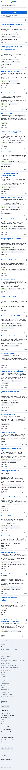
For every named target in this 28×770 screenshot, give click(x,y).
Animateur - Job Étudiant (8, 219)
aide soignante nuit (5, 679)
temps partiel (4, 676)
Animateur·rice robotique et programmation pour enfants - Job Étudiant (11, 598)
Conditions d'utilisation (6, 759)
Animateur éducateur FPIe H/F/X (10, 316)
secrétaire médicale (5, 678)
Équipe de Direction (5, 717)
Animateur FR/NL (6, 516)
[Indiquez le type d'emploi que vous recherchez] (14, 5)
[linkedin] (12, 748)
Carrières (3, 721)
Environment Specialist (8, 93)
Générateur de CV (5, 744)
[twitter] (8, 748)
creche (2, 687)
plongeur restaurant (5, 683)
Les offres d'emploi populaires (8, 737)
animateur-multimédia (5, 663)
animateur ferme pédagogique (7, 652)
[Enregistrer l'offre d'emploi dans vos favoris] (26, 24)
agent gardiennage (5, 689)
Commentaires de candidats (7, 739)
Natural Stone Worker (7, 113)
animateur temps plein (5, 656)
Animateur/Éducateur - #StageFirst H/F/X (11, 449)
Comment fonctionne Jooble (7, 715)
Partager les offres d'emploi (7, 732)
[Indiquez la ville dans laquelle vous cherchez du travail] (14, 9)
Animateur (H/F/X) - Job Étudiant (10, 260)
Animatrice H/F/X (6, 152)
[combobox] (4, 755)
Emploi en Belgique (5, 726)
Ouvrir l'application (22, 2)
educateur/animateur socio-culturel (8, 665)
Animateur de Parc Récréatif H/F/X (11, 552)
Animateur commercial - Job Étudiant (12, 371)
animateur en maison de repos (7, 654)
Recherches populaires (7, 644)
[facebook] (2, 748)
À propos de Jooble (5, 713)
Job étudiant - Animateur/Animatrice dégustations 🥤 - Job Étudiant (12, 620)
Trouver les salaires (5, 742)
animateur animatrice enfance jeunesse (9, 667)
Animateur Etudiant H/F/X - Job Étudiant (10, 392)
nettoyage (3, 685)
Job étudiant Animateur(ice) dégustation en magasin (9, 174)
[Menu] (2, 2)
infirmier (2, 681)
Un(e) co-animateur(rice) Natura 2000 (12, 24)
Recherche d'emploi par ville (7, 696)
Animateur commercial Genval (10, 71)
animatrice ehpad (4, 658)
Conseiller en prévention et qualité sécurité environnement (11, 239)
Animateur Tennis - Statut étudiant (11, 197)
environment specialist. (8, 353)
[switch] (26, 20)
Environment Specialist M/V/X (10, 496)
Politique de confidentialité (7, 762)
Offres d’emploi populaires (6, 694)
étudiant (3, 672)
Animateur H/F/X (6, 574)
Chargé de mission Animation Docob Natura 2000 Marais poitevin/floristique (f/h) (11, 48)
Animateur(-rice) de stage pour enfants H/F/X (10, 471)
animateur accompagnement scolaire (9, 649)
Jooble (9, 767)
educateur (3, 674)
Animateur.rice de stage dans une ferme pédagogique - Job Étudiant (11, 131)
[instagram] (5, 748)
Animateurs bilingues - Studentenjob (12, 536)
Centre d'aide (4, 724)
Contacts (3, 719)
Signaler (24, 42)
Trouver (14, 12)
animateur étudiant (5, 651)
